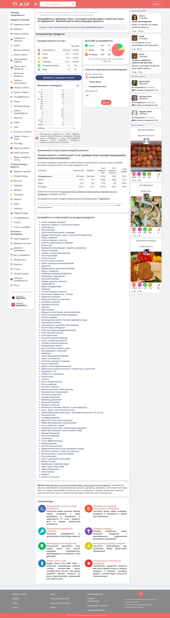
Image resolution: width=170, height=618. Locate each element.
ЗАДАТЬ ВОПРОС (93, 606)
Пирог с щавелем (49, 237)
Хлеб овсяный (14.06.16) (52, 333)
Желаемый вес (91, 91)
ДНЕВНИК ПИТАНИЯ (20, 594)
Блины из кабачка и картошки (55, 299)
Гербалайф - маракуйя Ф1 (53, 276)
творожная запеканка (51, 322)
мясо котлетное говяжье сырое (55, 348)
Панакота (45, 289)
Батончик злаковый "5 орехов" (55, 361)
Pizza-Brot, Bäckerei (50, 387)
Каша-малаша (47, 471)
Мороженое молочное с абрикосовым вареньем (63, 428)
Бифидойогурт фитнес (51, 345)
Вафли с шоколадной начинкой (56, 366)
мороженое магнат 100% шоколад (57, 389)
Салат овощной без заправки (54, 356)
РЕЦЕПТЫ (16, 599)
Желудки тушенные (50, 405)
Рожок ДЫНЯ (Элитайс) (51, 441)
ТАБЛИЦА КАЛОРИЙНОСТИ (59, 599)
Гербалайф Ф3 (48, 284)
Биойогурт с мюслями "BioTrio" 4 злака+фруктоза (64, 407)
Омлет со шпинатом (50, 358)
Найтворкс (46, 353)
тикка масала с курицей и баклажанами (60, 325)
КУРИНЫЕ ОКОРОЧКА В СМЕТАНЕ (56, 273)
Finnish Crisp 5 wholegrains (53, 327)
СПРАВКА (90, 599)
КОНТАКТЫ (104, 606)
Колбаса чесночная (50, 477)
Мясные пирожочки (50, 433)
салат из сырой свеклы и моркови (57, 242)
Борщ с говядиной (49, 271)
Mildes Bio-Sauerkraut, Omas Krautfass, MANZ (61, 430)
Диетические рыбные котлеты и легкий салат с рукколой (68, 369)
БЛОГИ (15, 603)
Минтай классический (51, 446)
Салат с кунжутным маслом (54, 340)
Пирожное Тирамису (51, 296)
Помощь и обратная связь (21, 292)
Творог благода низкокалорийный (57, 263)
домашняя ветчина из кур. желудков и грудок (62, 448)
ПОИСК (52, 594)
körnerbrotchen (48, 415)
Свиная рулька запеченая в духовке (58, 268)
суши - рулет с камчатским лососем (58, 410)
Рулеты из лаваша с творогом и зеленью (60, 451)
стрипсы (45, 379)
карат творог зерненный (52, 466)
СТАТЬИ (15, 608)
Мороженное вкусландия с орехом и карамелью (63, 248)
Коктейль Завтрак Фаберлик (54, 338)
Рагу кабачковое (49, 456)
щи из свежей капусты (51, 381)
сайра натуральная (50, 469)
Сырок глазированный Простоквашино (59, 315)
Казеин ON (46, 245)
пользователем (61, 27)
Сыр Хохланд (47, 309)
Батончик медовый (50, 435)
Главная (40, 12)
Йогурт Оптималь (49, 250)
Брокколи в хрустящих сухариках (57, 420)
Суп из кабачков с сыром (53, 425)
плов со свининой (49, 363)
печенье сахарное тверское (54, 291)
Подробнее (104, 198)
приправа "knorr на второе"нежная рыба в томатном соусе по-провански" (67, 15)
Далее (106, 102)
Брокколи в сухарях (50, 402)
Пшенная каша (48, 230)
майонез (45, 474)
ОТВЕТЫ (53, 608)
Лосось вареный (48, 384)
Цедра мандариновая (51, 286)
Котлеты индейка (49, 317)
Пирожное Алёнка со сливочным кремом (60, 224)
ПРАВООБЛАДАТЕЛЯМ (95, 594)
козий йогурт (47, 227)
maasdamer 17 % (48, 371)
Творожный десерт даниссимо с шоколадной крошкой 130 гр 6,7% (72, 412)
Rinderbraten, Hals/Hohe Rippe (55, 464)
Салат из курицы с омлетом (54, 240)
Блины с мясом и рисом (52, 260)
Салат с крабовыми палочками (55, 459)
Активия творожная (50, 397)
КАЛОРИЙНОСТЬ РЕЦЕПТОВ (60, 603)
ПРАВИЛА (101, 610)
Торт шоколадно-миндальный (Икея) (58, 330)
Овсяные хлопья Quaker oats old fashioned (60, 312)
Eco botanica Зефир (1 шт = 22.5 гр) (57, 294)
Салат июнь (46, 438)
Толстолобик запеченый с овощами (58, 232)
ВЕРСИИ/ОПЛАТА (93, 601)
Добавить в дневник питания (58, 77)
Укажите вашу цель (93, 74)
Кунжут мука (47, 376)
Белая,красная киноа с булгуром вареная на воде (64, 320)
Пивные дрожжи (49, 443)
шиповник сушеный (50, 302)
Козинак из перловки (51, 394)
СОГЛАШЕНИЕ (92, 610)
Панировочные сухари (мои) (54, 392)
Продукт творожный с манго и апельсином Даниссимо (66, 235)
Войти (156, 4)
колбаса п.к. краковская (52, 374)
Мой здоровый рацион (92, 27)
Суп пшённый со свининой (53, 351)
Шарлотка (46, 266)
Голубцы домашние (50, 417)
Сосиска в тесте (48, 258)
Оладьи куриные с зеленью (54, 281)
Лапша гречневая (49, 255)
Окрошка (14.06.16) (50, 304)
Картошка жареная (50, 278)
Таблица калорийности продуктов (58, 12)
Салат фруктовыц (49, 335)
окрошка (45, 307)
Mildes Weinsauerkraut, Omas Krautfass (59, 423)
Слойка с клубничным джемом (55, 253)
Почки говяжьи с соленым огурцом (57, 453)
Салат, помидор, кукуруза (53, 222)
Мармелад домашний (51, 399)
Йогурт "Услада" (48, 461)
